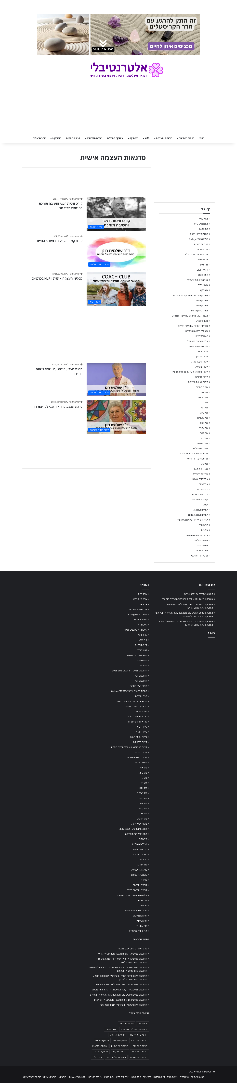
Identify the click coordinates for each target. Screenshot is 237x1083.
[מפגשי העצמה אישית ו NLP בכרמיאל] (116, 289)
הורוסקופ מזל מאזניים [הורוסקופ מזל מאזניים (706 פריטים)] (119, 1046)
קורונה (205, 504)
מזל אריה (204, 392)
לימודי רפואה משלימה (198, 382)
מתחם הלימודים (94, 138)
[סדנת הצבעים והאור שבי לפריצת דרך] (116, 417)
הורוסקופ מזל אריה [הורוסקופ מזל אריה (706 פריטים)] (117, 1035)
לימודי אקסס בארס (199, 361)
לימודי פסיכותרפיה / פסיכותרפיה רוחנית (190, 372)
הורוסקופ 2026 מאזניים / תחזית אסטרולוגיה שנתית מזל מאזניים (118, 994)
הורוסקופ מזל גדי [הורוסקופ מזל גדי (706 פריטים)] (120, 1040)
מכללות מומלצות (200, 469)
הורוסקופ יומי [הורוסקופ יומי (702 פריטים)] (111, 1029)
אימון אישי (203, 229)
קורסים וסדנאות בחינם (197, 515)
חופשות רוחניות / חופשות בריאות (193, 326)
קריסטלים (203, 525)
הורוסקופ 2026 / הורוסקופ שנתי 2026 (190, 295)
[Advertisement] (86, 333)
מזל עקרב (203, 428)
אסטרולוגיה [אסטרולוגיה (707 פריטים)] (142, 1024)
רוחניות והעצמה (164, 138)
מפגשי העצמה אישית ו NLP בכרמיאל (57, 278)
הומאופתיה (203, 285)
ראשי (201, 138)
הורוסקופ (56, 138)
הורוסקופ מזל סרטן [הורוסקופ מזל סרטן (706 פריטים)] (99, 1046)
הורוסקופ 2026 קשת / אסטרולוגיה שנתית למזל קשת (123, 1005)
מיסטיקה (134, 138)
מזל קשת (204, 433)
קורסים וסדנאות (201, 509)
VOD (147, 138)
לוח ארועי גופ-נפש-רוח (198, 346)
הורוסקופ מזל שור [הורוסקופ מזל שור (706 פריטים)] (101, 1052)
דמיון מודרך (203, 275)
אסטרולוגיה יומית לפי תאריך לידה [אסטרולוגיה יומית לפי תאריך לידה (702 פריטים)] (134, 1029)
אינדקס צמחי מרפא (199, 234)
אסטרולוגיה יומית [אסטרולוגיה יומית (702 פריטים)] (126, 1024)
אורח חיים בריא (201, 223)
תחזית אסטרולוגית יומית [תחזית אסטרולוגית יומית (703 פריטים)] (116, 1057)
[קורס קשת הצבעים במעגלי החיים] (116, 251)
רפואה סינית (202, 545)
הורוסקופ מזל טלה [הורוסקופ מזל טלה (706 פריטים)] (140, 1046)
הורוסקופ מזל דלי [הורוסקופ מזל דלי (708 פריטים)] (102, 1040)
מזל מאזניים (202, 418)
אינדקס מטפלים (115, 138)
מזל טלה (204, 412)
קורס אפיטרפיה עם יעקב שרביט (198, 594)
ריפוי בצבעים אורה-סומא (197, 535)
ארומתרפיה (203, 259)
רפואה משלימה (186, 138)
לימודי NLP (203, 351)
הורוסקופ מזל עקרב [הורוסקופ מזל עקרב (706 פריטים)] (139, 1052)
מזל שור (204, 438)
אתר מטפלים (39, 138)
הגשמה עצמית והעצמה (197, 280)
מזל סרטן (204, 423)
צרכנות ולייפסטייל (200, 494)
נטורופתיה (184, 1077)
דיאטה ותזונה (202, 269)
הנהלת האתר (74, 199)
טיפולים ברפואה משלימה (196, 331)
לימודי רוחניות (201, 377)
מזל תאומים (203, 443)
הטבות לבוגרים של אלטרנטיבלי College (190, 315)
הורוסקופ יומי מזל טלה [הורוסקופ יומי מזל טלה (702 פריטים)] (138, 1035)
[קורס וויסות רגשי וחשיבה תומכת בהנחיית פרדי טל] (116, 214)
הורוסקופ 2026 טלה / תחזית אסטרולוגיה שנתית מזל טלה (187, 599)
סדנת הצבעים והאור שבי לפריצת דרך (57, 407)
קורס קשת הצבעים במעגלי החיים (59, 241)
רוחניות (204, 530)
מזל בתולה (203, 397)
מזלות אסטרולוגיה (200, 448)
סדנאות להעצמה (200, 474)
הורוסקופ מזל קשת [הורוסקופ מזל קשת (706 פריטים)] (119, 1052)
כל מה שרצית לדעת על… (197, 341)
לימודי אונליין (202, 356)
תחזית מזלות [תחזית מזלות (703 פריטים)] (97, 1057)
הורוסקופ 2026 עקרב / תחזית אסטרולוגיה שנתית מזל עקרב (120, 1000)
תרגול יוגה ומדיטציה (199, 555)
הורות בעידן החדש (199, 310)
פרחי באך (203, 484)
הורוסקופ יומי (202, 300)
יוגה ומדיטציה (202, 336)
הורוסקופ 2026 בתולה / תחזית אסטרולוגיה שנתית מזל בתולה (119, 989)
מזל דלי (204, 407)
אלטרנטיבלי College (198, 239)
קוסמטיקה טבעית (200, 499)
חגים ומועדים (202, 320)
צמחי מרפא (202, 489)
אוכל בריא (203, 218)
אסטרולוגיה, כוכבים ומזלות (196, 254)
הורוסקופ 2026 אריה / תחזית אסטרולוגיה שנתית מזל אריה (121, 984)
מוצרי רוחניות (202, 387)
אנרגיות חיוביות (201, 244)
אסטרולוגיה (203, 249)
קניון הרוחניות (73, 138)
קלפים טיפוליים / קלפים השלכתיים (192, 520)
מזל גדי (204, 402)
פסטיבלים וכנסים (200, 479)
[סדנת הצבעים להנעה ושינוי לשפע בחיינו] (116, 379)
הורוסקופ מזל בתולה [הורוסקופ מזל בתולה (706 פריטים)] (139, 1040)
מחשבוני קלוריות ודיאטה (197, 458)
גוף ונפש (204, 264)
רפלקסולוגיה (202, 550)
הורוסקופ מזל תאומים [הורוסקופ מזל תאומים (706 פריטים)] (138, 1057)
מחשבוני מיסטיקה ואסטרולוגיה (194, 453)
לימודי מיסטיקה (201, 366)
